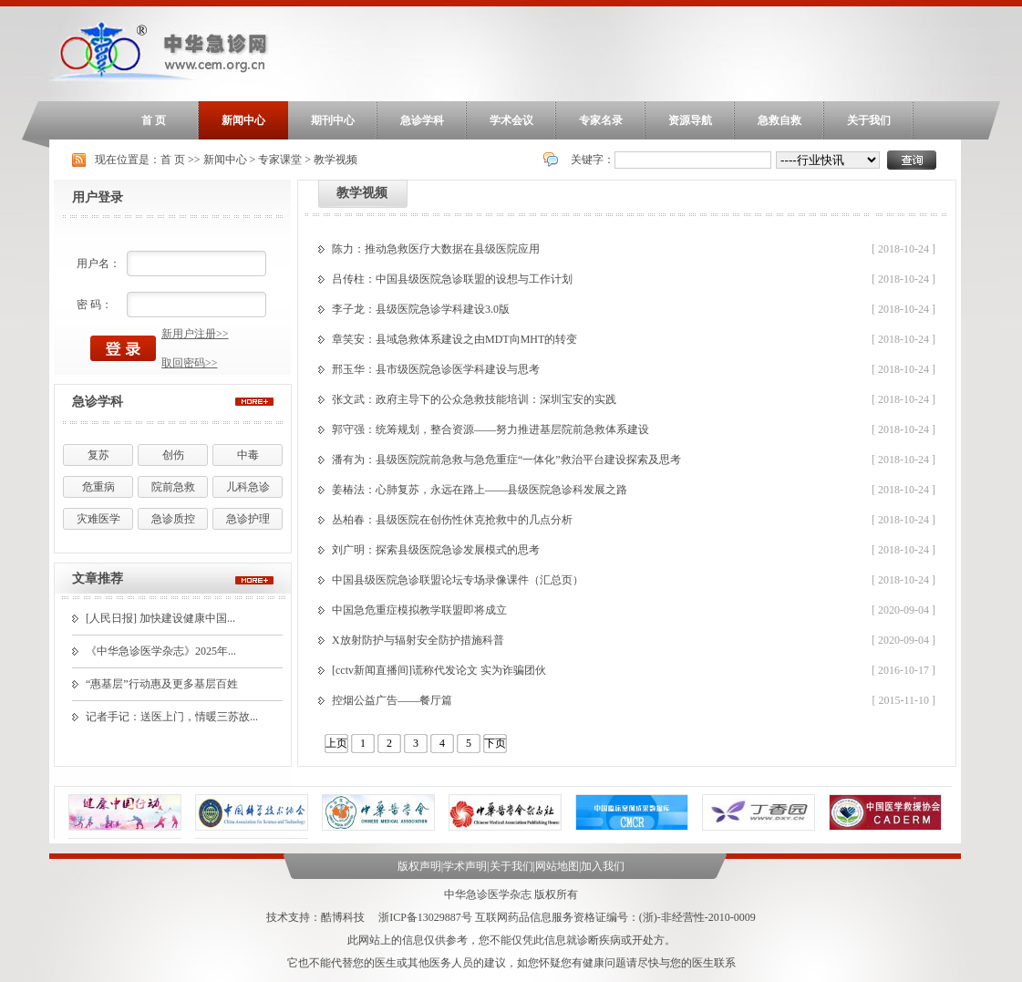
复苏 (98, 455)
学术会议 (511, 120)
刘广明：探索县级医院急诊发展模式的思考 (436, 549)
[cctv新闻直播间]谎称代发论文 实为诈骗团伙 (439, 670)
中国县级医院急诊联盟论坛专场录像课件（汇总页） (457, 580)
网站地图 (557, 866)
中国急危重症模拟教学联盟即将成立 (419, 610)
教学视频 (335, 159)
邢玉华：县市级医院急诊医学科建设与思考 (436, 369)
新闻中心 (243, 120)
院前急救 (173, 487)
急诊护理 (248, 518)
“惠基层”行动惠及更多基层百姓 (162, 683)
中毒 (248, 455)
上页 (336, 743)
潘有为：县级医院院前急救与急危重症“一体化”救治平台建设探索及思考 (506, 459)
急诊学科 (422, 120)
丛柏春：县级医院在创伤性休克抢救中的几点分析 (452, 519)
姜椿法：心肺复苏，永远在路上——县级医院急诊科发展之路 (479, 489)
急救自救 (779, 120)
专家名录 (601, 120)
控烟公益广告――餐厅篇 (392, 700)
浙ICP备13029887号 (425, 917)
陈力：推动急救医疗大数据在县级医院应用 (436, 249)
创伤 (173, 455)
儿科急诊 (248, 487)
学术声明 (465, 866)
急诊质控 (173, 518)
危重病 (98, 487)
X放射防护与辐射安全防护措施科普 (418, 640)
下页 (495, 743)
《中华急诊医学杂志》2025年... (161, 651)
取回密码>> (189, 363)
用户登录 (97, 197)
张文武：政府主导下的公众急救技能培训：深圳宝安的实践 (474, 399)
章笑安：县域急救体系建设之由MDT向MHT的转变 (454, 339)
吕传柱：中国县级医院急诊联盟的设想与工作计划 (452, 279)
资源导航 (690, 120)
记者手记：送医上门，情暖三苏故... (172, 716)
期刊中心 (333, 120)
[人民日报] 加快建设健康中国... (160, 618)
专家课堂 (280, 159)
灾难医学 (98, 518)
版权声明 (419, 866)
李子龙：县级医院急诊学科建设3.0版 (421, 309)
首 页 (153, 120)
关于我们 (869, 120)
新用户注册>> (195, 333)
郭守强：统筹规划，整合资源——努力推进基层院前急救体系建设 (490, 429)
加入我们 (603, 866)
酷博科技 (343, 917)
